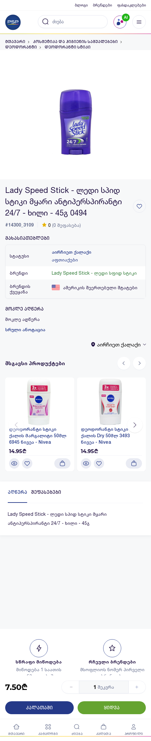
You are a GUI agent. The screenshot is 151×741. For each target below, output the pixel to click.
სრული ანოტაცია (25, 329)
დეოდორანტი (21, 47)
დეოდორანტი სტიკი (68, 47)
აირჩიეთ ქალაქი (71, 252)
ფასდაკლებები (131, 5)
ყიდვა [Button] (112, 707)
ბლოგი (81, 5)
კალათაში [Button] (39, 707)
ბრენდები (102, 5)
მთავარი (15, 41)
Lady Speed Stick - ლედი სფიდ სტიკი (94, 273)
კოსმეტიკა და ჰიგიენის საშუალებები (75, 41)
